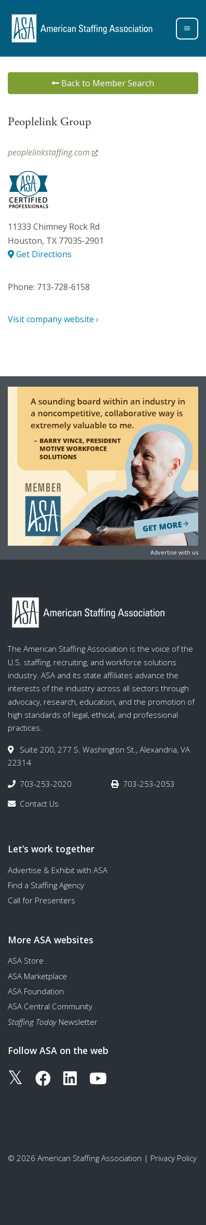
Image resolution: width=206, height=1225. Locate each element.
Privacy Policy (173, 1158)
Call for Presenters (41, 900)
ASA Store (26, 960)
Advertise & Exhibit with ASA (57, 870)
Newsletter (53, 1022)
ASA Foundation (36, 991)
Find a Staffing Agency (46, 885)
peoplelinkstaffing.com (53, 152)
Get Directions (40, 254)
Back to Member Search (103, 83)
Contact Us (39, 803)
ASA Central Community (50, 1006)
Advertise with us (174, 552)
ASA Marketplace (37, 976)
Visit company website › (53, 319)
